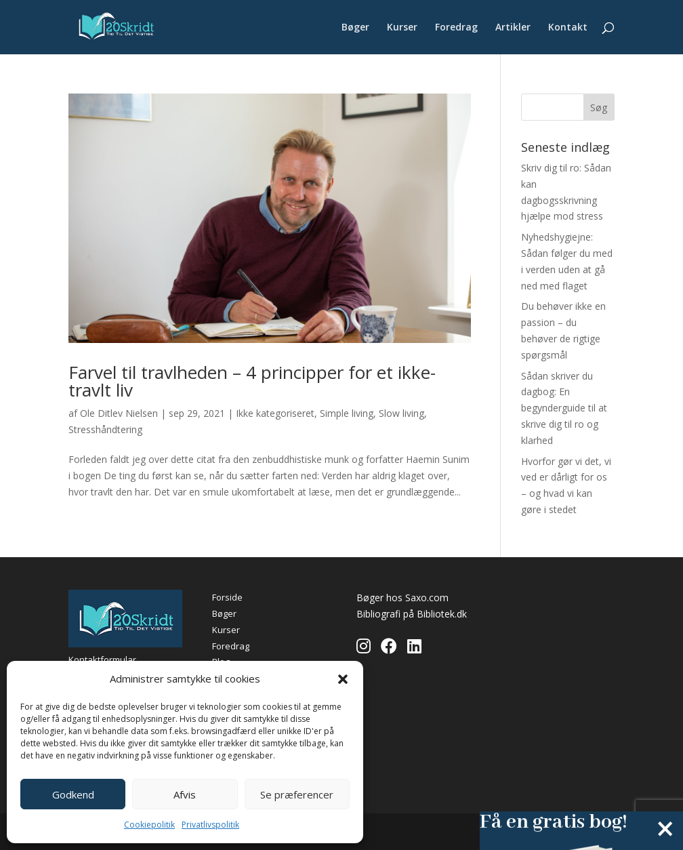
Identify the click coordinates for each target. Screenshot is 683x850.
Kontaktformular (102, 659)
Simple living (346, 413)
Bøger (355, 27)
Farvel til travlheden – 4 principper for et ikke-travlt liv (252, 381)
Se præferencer (296, 794)
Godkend (73, 794)
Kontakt (567, 27)
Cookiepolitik (149, 824)
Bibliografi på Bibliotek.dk (411, 613)
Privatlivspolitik (210, 824)
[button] (343, 679)
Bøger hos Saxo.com (402, 597)
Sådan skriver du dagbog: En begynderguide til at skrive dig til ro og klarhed (564, 408)
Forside (227, 597)
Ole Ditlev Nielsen (119, 413)
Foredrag (456, 27)
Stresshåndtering (105, 429)
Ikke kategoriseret (275, 413)
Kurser (402, 27)
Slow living (401, 413)
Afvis (184, 794)
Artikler (513, 27)
